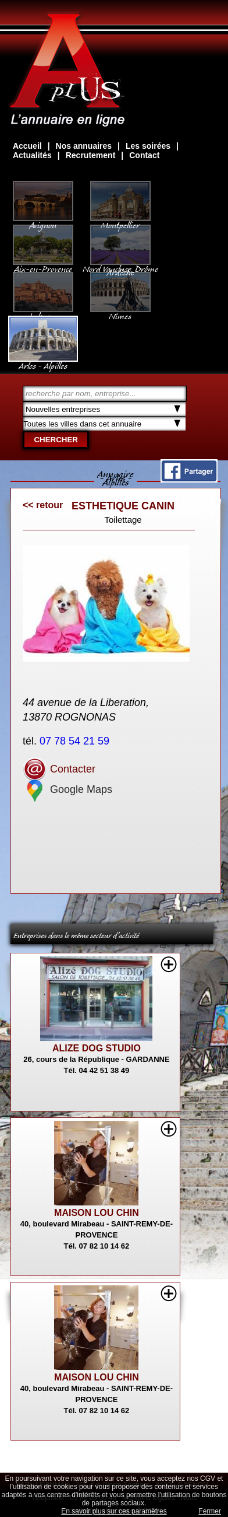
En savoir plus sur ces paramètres (113, 1511)
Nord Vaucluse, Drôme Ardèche (120, 265)
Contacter (59, 769)
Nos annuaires (84, 146)
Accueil (27, 146)
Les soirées (148, 146)
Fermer (209, 1511)
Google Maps (67, 789)
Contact (144, 155)
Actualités (32, 155)
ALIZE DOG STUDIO (96, 1048)
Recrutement (91, 155)
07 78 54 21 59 (76, 741)
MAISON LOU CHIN (96, 1213)
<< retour (43, 505)
